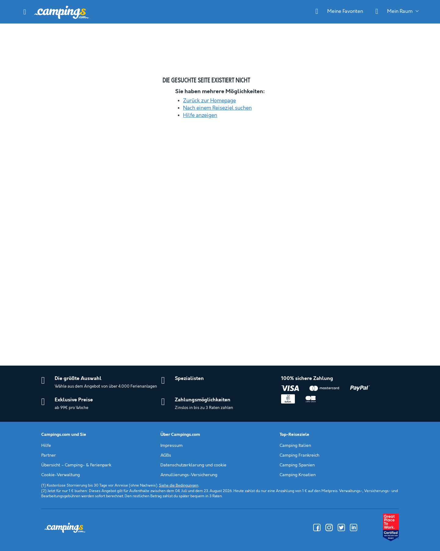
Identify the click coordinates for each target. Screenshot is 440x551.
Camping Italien (295, 445)
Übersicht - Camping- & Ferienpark (76, 465)
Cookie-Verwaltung (60, 475)
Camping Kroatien (298, 475)
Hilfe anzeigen (200, 115)
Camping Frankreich (299, 455)
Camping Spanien (297, 465)
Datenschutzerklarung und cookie (193, 465)
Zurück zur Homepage (209, 101)
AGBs (165, 455)
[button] (24, 12)
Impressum (171, 445)
